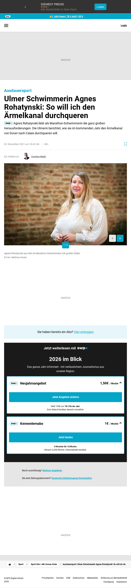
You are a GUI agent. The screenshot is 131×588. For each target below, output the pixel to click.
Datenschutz (78, 578)
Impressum (122, 582)
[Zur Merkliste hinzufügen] (125, 144)
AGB (68, 578)
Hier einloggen (84, 332)
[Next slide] (120, 238)
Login (124, 25)
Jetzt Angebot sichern (65, 397)
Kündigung (109, 582)
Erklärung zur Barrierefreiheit (114, 578)
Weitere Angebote (52, 470)
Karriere (59, 578)
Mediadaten (92, 578)
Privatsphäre (48, 578)
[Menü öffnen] (6, 25)
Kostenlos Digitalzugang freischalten (72, 478)
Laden (100, 7)
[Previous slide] (112, 238)
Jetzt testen (65, 437)
